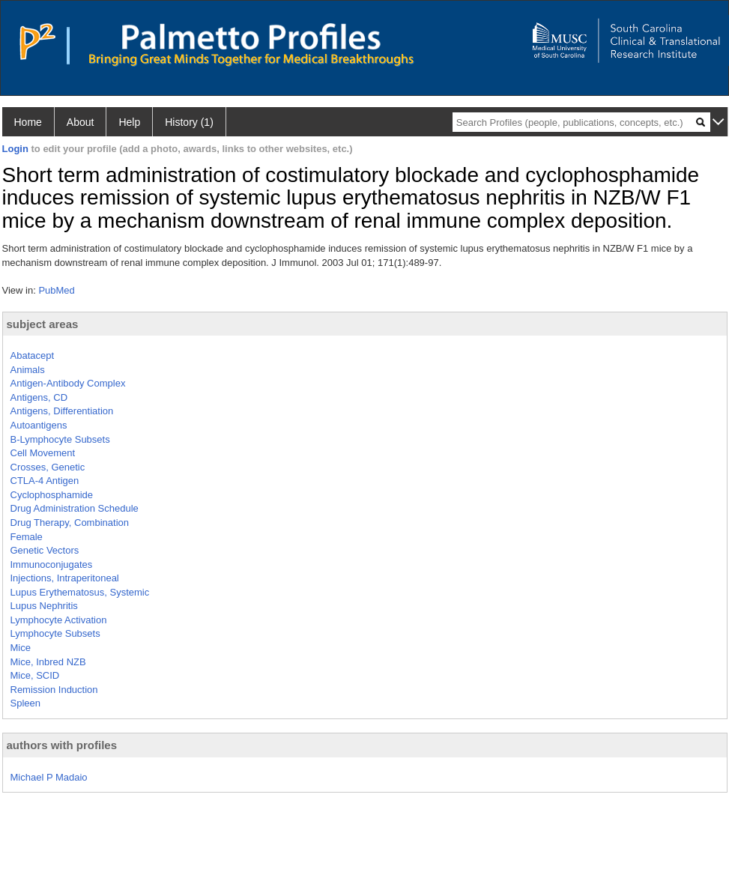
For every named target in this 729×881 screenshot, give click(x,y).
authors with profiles (62, 745)
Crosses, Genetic (47, 467)
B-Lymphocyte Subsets (60, 439)
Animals (27, 369)
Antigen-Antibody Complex (68, 383)
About (80, 122)
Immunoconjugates (51, 564)
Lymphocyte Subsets (55, 633)
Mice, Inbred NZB (48, 661)
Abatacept (32, 355)
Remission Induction (54, 689)
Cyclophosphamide (52, 494)
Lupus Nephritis (44, 605)
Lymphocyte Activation (58, 620)
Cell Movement (43, 452)
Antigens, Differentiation (62, 411)
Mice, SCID (35, 675)
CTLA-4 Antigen (44, 480)
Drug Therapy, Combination (70, 522)
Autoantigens (38, 425)
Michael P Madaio (49, 777)
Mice (20, 647)
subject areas (43, 324)
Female (26, 536)
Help (129, 122)
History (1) (189, 122)
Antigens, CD (39, 397)
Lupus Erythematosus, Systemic (80, 592)
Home (28, 122)
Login (15, 148)
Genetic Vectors (44, 550)
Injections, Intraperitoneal (64, 578)
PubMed (56, 290)
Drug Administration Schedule (74, 508)
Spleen (25, 703)
